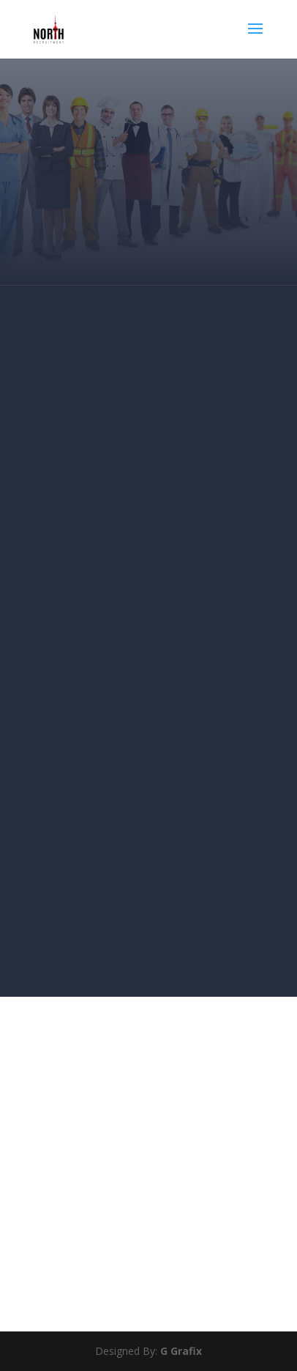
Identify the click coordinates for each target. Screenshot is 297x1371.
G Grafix (179, 1351)
